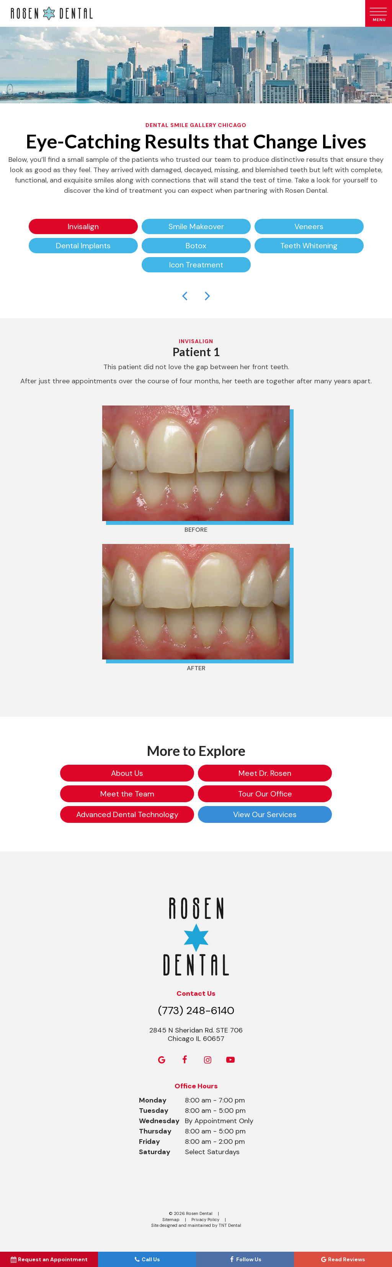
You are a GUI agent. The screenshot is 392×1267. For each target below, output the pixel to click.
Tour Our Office (265, 794)
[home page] (181, 13)
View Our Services (265, 814)
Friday (149, 1141)
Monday (153, 1100)
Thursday (155, 1131)
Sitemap (171, 1219)
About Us (127, 773)
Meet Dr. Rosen (264, 773)
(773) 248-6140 (196, 1010)
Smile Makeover (196, 226)
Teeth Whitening (309, 246)
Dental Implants (83, 246)
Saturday (154, 1151)
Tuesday (153, 1110)
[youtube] (230, 1060)
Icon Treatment (196, 265)
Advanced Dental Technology (127, 814)
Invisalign (83, 226)
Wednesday (159, 1120)
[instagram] (207, 1060)
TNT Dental (230, 1225)
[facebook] (184, 1060)
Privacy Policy (205, 1219)
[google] (161, 1060)
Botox (196, 246)
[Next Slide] (207, 295)
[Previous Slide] (184, 295)
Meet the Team (127, 794)
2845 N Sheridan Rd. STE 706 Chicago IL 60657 (196, 1034)
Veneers (308, 226)
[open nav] (379, 13)
